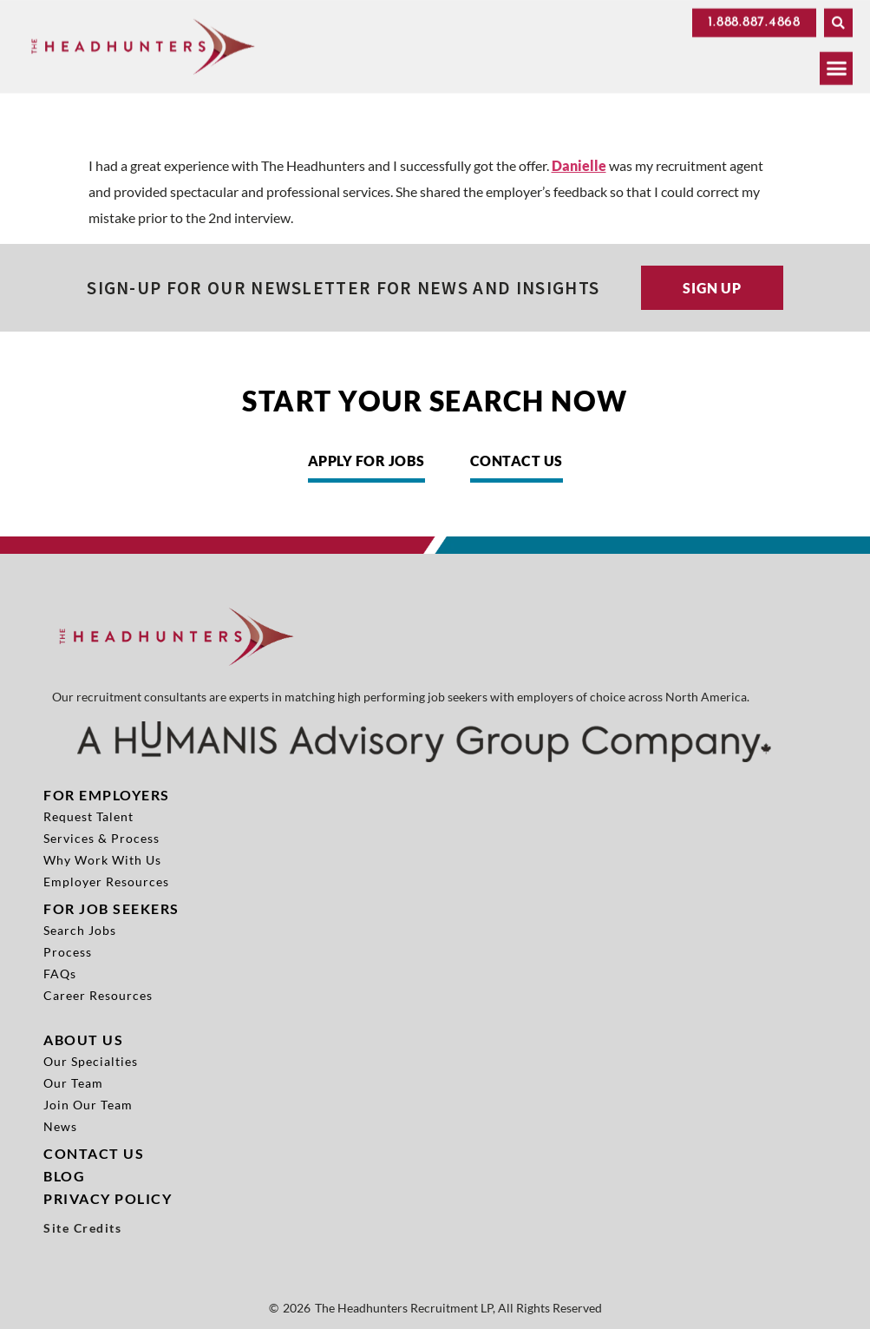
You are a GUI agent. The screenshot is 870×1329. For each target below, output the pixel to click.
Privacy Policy (107, 1198)
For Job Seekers (111, 908)
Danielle (579, 165)
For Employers (106, 794)
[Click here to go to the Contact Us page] (516, 465)
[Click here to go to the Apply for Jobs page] (366, 465)
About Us (83, 1039)
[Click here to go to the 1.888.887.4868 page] (754, 20)
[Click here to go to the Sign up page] (712, 288)
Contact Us (93, 1153)
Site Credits (82, 1228)
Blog (64, 1176)
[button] (838, 20)
